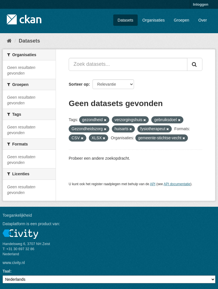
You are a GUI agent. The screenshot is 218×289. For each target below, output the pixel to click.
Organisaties (153, 20)
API (152, 184)
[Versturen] (194, 64)
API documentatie (177, 184)
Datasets (125, 20)
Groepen (181, 20)
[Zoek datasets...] (128, 64)
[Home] (9, 41)
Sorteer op (79, 84)
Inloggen (200, 4)
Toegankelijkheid (17, 215)
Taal (6, 271)
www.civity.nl (14, 262)
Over (202, 20)
